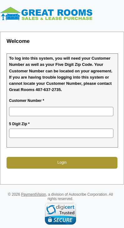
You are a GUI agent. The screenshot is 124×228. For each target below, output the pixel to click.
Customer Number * (26, 100)
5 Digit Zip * (19, 124)
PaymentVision (33, 194)
